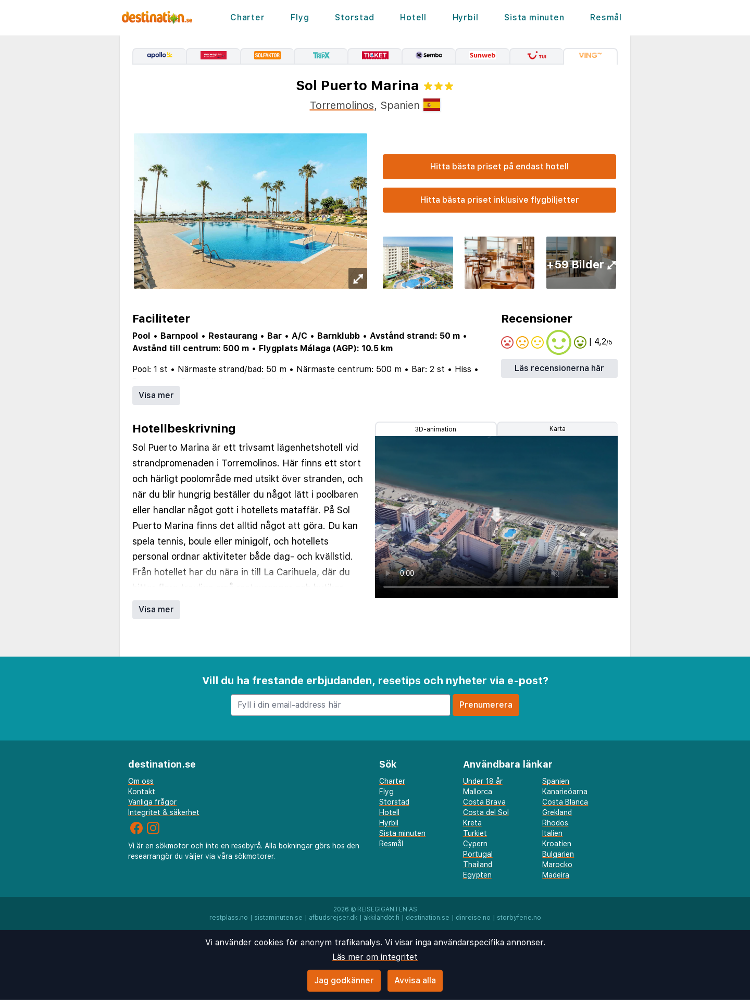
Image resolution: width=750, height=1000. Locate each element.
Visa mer (156, 395)
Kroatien (556, 843)
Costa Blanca (565, 802)
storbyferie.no (519, 917)
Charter (247, 17)
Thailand (477, 864)
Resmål (606, 17)
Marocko (557, 864)
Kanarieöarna (565, 791)
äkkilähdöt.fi (381, 917)
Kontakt (141, 791)
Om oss (141, 781)
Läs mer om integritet (375, 957)
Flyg (300, 17)
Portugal (478, 854)
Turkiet (475, 833)
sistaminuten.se (278, 917)
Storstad (354, 17)
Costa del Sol (486, 812)
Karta (557, 429)
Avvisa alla (415, 980)
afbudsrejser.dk (333, 917)
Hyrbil (466, 17)
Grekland (557, 812)
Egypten (477, 875)
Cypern (475, 843)
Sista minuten (534, 17)
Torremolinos (342, 105)
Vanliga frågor (152, 802)
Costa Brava (484, 802)
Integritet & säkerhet (163, 812)
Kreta (472, 823)
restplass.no (228, 917)
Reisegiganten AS (387, 909)
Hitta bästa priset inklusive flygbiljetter (499, 200)
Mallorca (477, 791)
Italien (552, 833)
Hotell (413, 17)
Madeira (555, 875)
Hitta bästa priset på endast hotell (499, 166)
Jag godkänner (344, 980)
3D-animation (435, 429)
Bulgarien (558, 854)
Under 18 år (483, 781)
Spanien (555, 781)
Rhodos (555, 823)
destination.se (427, 917)
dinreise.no (473, 917)
